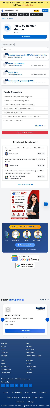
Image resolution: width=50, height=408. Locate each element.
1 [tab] (15, 338)
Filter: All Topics (7, 44)
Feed (3, 363)
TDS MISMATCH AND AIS (12, 112)
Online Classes (25, 142)
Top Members (6, 370)
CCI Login (30, 402)
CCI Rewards (5, 373)
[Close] (47, 2)
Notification (30, 353)
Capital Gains (13, 72)
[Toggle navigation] (16, 11)
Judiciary (4, 353)
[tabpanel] (25, 320)
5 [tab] (26, 338)
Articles (4, 343)
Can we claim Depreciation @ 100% (21, 81)
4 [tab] (24, 338)
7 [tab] (32, 338)
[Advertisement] (25, 283)
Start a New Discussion (25, 132)
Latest (12, 299)
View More (40, 126)
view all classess (25, 185)
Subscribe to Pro (25, 245)
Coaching (13, 14)
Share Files (30, 349)
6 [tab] (29, 338)
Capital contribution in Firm (13, 120)
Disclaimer (26, 397)
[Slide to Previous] (3, 320)
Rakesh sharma (18, 57)
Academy (5, 14)
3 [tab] (21, 338)
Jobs (26, 14)
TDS (2, 360)
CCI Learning (31, 366)
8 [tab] (35, 338)
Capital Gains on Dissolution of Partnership (18, 105)
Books (21, 14)
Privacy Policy (38, 397)
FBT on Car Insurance (16, 64)
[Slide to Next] (47, 320)
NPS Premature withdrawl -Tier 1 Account (18, 109)
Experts (29, 346)
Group (29, 370)
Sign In (45, 10)
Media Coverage (30, 393)
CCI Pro (29, 373)
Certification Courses (34, 356)
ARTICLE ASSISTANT (13, 315)
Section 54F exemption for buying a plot (17, 97)
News (28, 343)
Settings (4, 356)
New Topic (25, 37)
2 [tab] (18, 338)
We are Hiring (16, 393)
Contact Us (20, 402)
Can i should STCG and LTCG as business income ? (21, 116)
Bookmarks (5, 366)
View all (44, 300)
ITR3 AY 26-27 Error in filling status (16, 101)
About (6, 393)
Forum (3, 346)
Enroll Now (41, 153)
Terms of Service (13, 397)
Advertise (43, 393)
